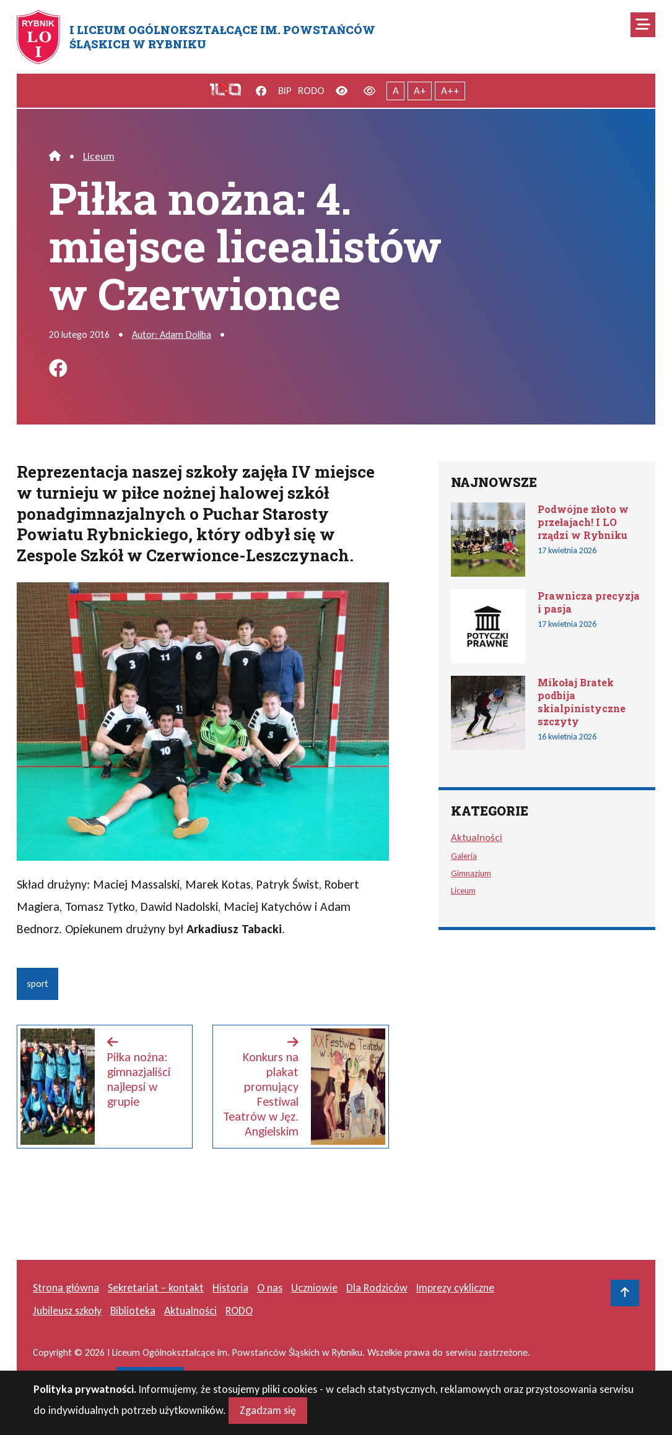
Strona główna (66, 1288)
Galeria (464, 855)
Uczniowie (314, 1288)
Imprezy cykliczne (455, 1288)
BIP (285, 90)
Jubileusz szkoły (67, 1310)
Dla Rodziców (377, 1288)
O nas (269, 1288)
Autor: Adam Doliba (171, 334)
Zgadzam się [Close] (268, 1415)
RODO (311, 90)
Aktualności (476, 837)
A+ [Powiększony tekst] (420, 90)
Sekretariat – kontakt (156, 1288)
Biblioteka (132, 1310)
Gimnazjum (471, 873)
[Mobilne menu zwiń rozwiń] (643, 24)
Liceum (99, 156)
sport (37, 983)
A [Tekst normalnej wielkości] (396, 90)
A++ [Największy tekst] (450, 90)
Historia (230, 1288)
